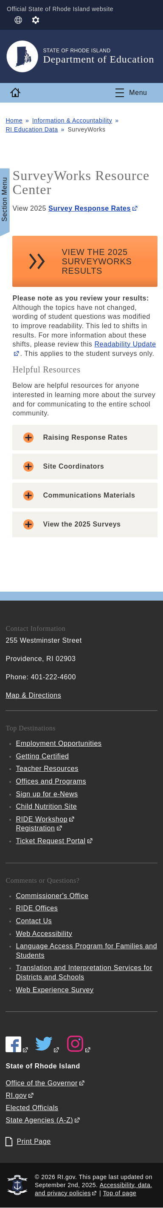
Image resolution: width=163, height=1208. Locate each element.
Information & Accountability (72, 120)
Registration (35, 828)
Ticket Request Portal (50, 840)
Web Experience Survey (54, 989)
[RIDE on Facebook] (17, 1049)
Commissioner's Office (52, 895)
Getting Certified (42, 756)
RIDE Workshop (41, 819)
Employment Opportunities (58, 743)
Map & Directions (33, 695)
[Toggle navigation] (131, 92)
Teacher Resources (47, 768)
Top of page (120, 1193)
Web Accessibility (44, 933)
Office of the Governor (41, 1083)
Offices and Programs (51, 781)
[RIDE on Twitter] (47, 1049)
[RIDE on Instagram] (79, 1049)
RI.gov (16, 1095)
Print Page (34, 1141)
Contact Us (34, 921)
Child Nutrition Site (46, 806)
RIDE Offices (37, 908)
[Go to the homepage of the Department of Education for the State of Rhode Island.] (24, 56)
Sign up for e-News (47, 794)
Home (14, 120)
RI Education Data (32, 129)
